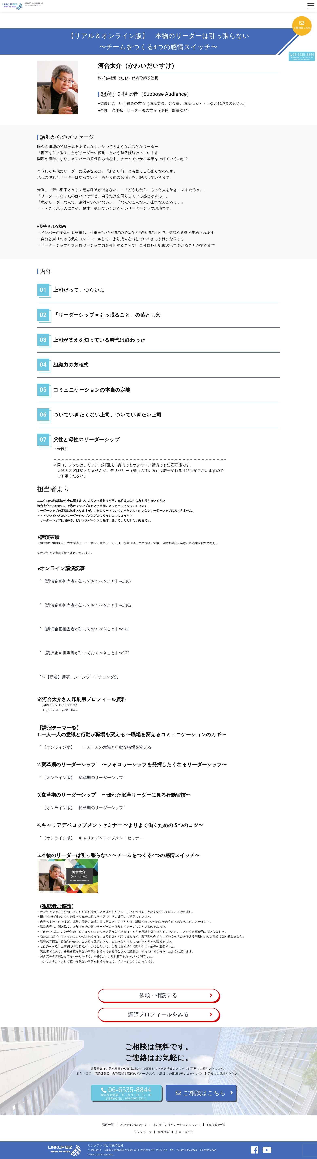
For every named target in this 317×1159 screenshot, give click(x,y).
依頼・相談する (158, 995)
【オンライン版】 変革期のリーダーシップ (84, 777)
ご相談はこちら (201, 1093)
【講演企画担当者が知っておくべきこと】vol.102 (86, 605)
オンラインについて (133, 1124)
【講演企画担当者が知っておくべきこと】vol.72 (85, 653)
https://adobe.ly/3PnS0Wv (60, 710)
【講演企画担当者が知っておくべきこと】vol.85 (85, 629)
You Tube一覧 (216, 1124)
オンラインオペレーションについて (177, 1124)
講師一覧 (108, 1124)
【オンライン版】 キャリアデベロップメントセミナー (92, 838)
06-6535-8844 (126, 1093)
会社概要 (164, 1132)
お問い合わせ (184, 1132)
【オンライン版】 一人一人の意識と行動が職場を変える (96, 747)
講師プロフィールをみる (158, 1015)
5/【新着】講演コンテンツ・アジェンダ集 (80, 677)
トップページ (142, 1132)
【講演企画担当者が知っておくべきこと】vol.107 (86, 581)
